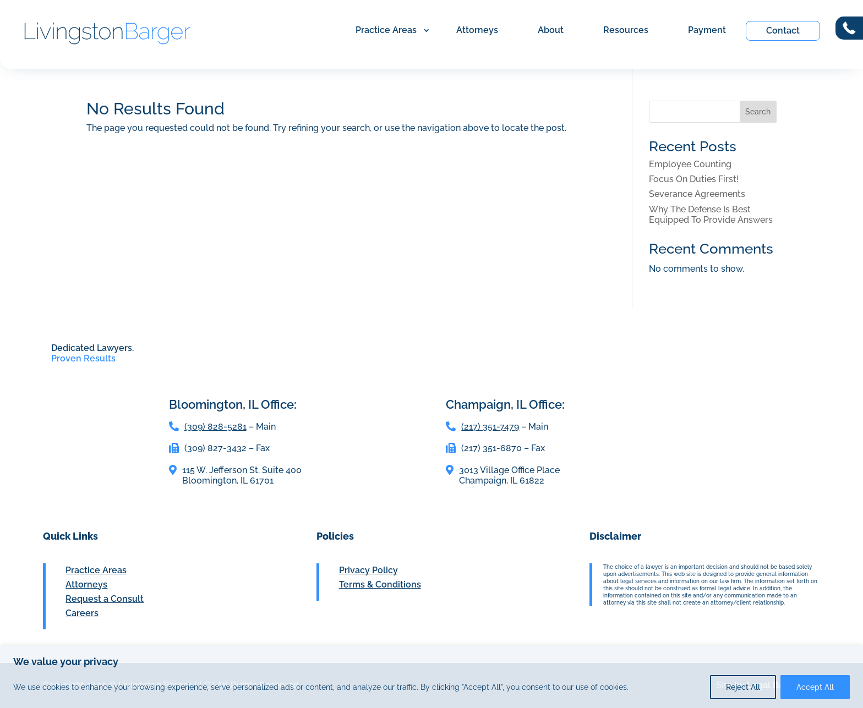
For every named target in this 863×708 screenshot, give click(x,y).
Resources (625, 30)
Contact (783, 30)
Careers (82, 613)
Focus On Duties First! (694, 179)
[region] (431, 677)
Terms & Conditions (380, 584)
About (551, 30)
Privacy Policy (368, 570)
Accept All (815, 687)
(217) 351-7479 (490, 426)
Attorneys (477, 30)
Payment (707, 30)
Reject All (743, 687)
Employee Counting (690, 164)
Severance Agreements (697, 194)
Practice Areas (386, 30)
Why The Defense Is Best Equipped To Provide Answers (711, 214)
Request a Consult (104, 599)
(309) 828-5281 (215, 426)
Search (758, 111)
